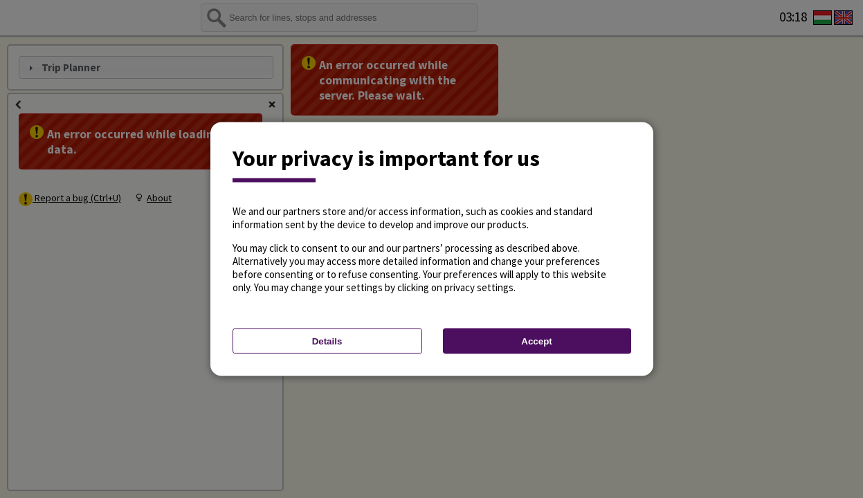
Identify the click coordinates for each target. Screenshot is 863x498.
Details (327, 341)
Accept (536, 341)
